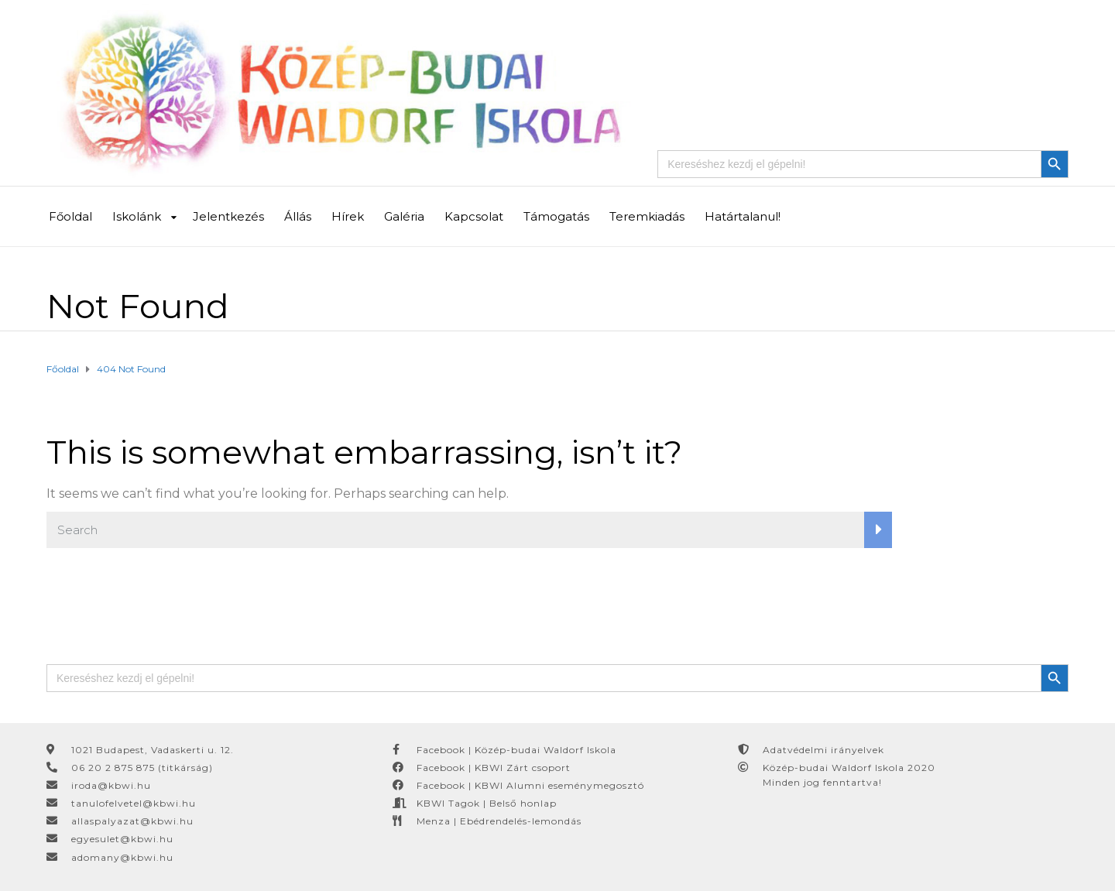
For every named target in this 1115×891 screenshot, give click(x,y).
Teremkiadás (646, 216)
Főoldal (70, 216)
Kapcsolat (473, 216)
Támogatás (556, 216)
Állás (297, 216)
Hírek (347, 216)
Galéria (404, 216)
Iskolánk (136, 216)
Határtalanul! (742, 216)
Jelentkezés (228, 216)
